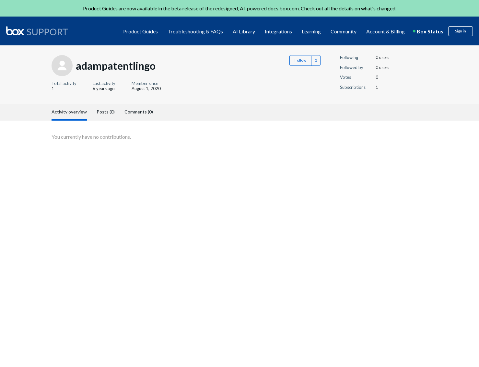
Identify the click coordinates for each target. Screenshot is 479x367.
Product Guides (140, 31)
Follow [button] (300, 60)
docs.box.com (283, 8)
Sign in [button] (460, 31)
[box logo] (37, 30)
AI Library (244, 31)
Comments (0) (138, 111)
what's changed (378, 8)
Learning (311, 31)
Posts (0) (106, 111)
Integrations (278, 31)
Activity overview (69, 111)
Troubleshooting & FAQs (195, 31)
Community (343, 31)
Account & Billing (385, 31)
